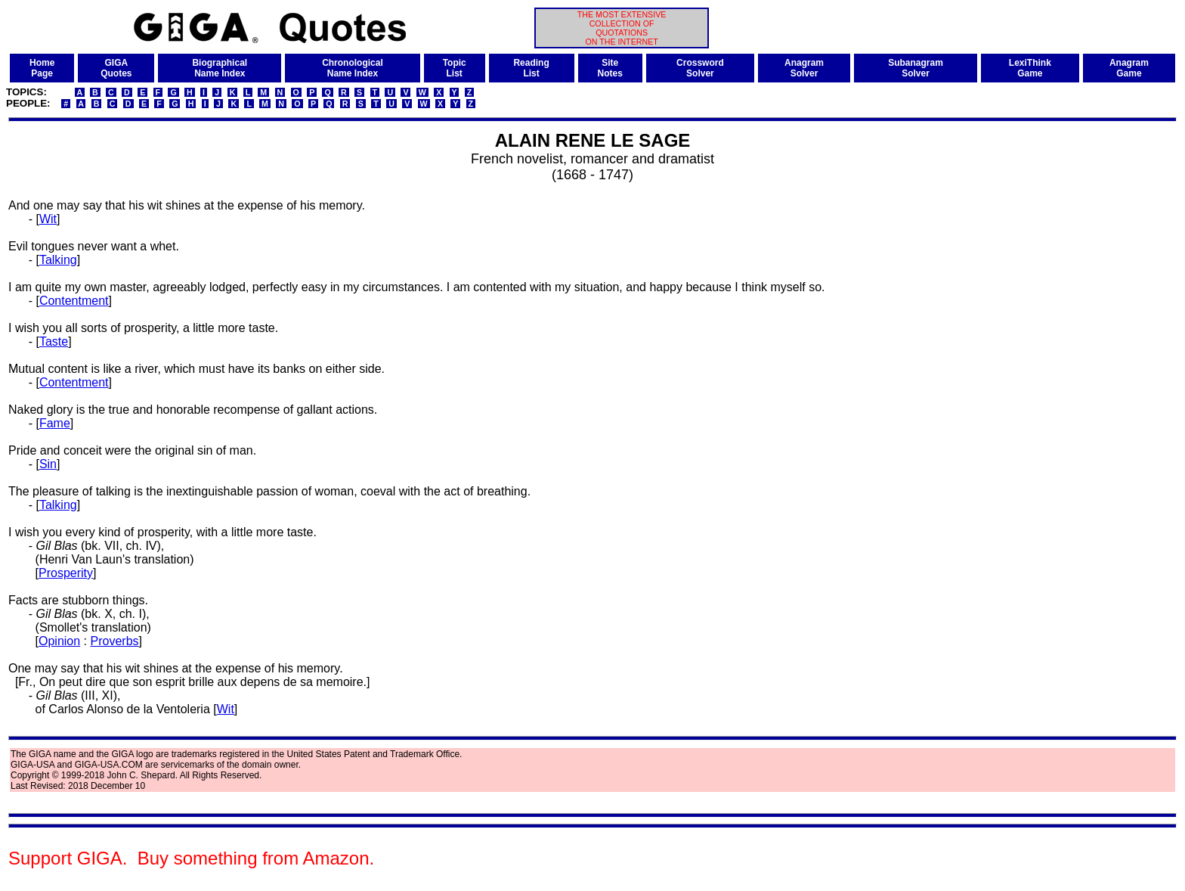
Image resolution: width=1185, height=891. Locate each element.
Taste (53, 341)
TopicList (454, 68)
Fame (54, 423)
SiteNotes (610, 68)
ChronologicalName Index (352, 68)
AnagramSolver (804, 68)
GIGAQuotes (116, 68)
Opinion (59, 641)
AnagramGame (1129, 68)
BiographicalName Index (219, 68)
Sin (48, 464)
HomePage (41, 68)
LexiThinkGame (1030, 68)
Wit (48, 219)
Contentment (74, 300)
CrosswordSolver (700, 68)
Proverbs (115, 641)
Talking (58, 259)
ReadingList (531, 68)
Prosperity (66, 573)
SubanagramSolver (915, 68)
